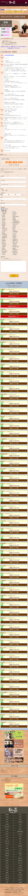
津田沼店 (7, 321)
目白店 (7, 433)
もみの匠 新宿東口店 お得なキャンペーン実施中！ (14, 9)
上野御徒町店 (9, 441)
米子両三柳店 (8, 694)
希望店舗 (3, 207)
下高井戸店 (8, 523)
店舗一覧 (21, 889)
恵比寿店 (7, 679)
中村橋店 (7, 672)
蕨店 (6, 515)
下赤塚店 (8, 359)
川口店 (7, 537)
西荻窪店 (7, 590)
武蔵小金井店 (8, 396)
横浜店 (6, 478)
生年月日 (3, 193)
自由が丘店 (8, 508)
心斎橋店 (7, 291)
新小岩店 (7, 329)
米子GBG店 (8, 336)
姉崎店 (7, 426)
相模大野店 (8, 311)
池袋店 (7, 373)
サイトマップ (21, 894)
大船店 (7, 687)
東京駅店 (8, 418)
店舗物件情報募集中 (8, 894)
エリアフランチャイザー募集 (12, 892)
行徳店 (7, 301)
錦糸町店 (7, 463)
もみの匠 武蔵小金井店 (9, 55)
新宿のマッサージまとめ (5, 770)
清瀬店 (7, 411)
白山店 (7, 403)
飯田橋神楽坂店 (8, 455)
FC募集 (22, 891)
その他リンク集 (4, 774)
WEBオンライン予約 (14, 295)
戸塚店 (7, 485)
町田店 (7, 642)
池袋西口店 (8, 597)
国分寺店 (7, 716)
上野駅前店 (8, 582)
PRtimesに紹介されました (6, 782)
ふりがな (3, 180)
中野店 (7, 530)
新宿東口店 (8, 620)
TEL (2, 197)
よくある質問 (6, 891)
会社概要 (19, 892)
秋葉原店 (7, 627)
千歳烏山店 (8, 724)
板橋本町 (7, 816)
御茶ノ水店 (8, 649)
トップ (6, 889)
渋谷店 (7, 575)
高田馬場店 (8, 545)
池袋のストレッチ (4, 772)
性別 (2, 188)
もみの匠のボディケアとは (13, 889)
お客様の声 (12, 891)
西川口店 (8, 657)
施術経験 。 (11, 258)
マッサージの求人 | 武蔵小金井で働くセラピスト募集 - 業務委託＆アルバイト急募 (8, 2)
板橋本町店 (8, 344)
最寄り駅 (3, 203)
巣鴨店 (7, 709)
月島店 (7, 388)
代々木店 (7, 560)
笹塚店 (7, 500)
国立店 (7, 351)
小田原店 (7, 664)
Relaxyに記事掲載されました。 (7, 781)
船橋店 (7, 552)
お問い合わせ (15, 894)
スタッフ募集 (17, 891)
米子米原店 (8, 567)
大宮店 (7, 605)
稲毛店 (7, 381)
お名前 (2, 176)
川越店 (7, 493)
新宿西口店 (8, 634)
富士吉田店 (8, 470)
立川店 (7, 448)
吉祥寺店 (5, 366)
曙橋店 (7, 702)
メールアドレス (4, 184)
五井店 (7, 612)
